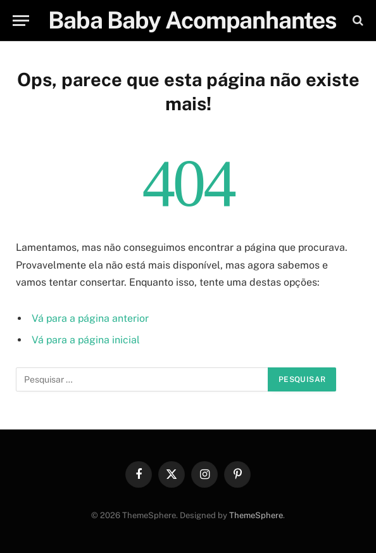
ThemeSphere (256, 515)
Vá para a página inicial (86, 340)
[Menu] (21, 20)
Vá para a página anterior (90, 318)
